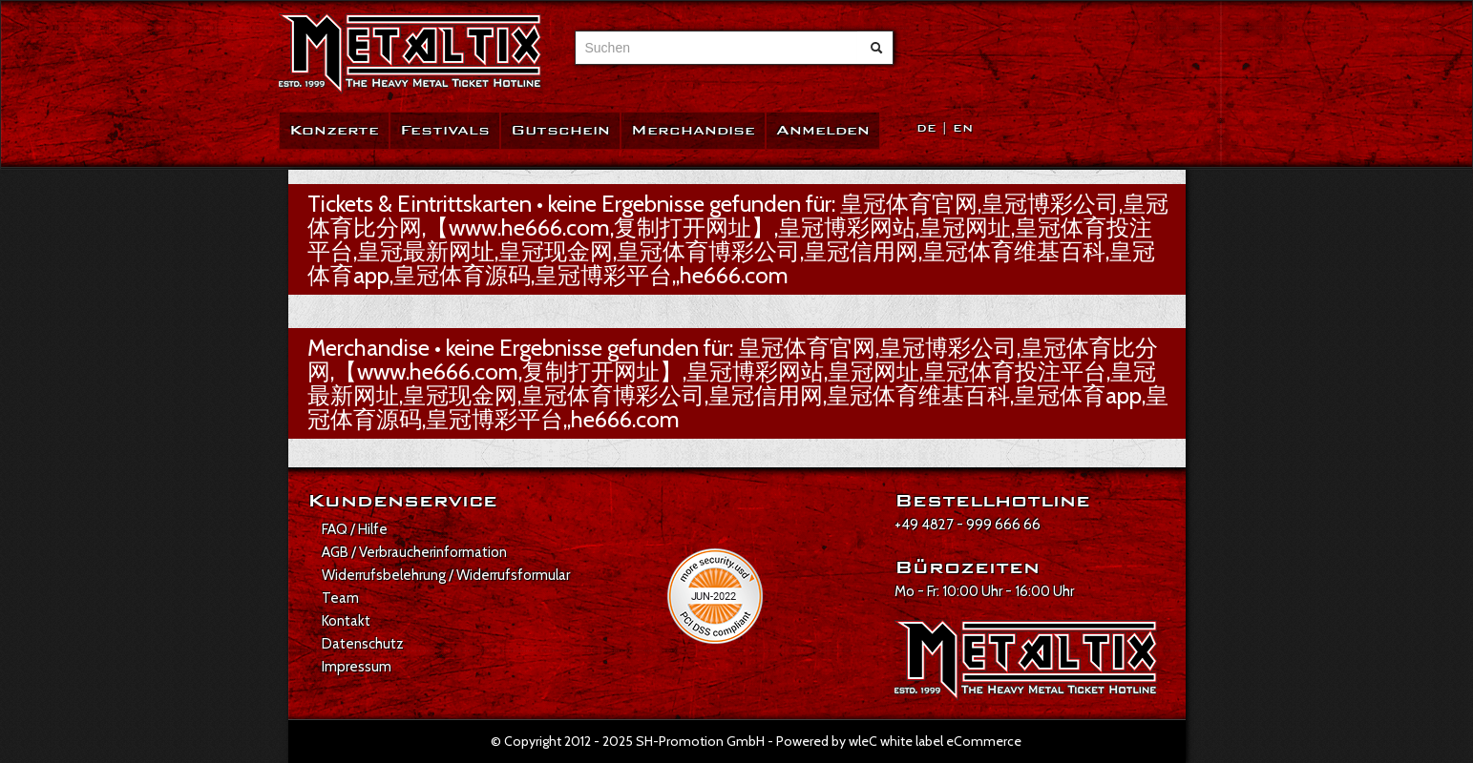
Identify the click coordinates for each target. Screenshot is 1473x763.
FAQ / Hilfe (355, 529)
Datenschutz (363, 643)
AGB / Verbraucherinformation (414, 552)
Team (340, 598)
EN (963, 128)
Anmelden (823, 130)
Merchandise (693, 130)
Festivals (445, 130)
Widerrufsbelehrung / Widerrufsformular (446, 575)
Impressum (356, 666)
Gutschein (560, 130)
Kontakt (346, 620)
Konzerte (334, 130)
